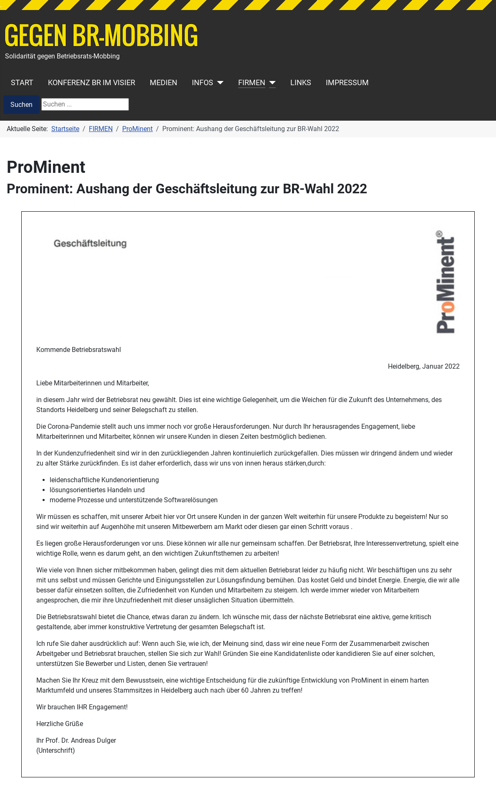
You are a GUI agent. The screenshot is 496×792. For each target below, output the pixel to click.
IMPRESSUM (347, 82)
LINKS (300, 82)
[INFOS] (218, 82)
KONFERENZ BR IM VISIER (91, 82)
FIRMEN (251, 82)
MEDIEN (163, 82)
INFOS (202, 82)
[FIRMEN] (270, 82)
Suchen (21, 105)
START (22, 82)
